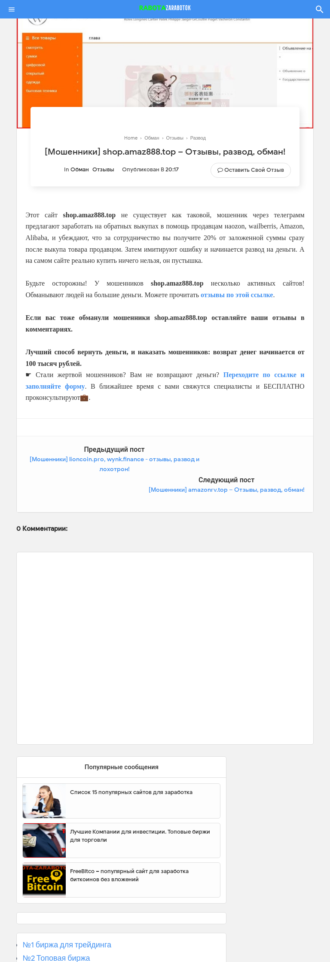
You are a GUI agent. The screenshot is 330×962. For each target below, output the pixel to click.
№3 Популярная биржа (63, 940)
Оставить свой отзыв (254, 170)
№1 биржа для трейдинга (66, 914)
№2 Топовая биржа (56, 927)
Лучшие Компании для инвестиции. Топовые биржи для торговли (140, 805)
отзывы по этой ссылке (237, 294)
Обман (79, 169)
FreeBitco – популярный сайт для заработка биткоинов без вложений (129, 845)
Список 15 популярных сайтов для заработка (131, 761)
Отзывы (103, 169)
